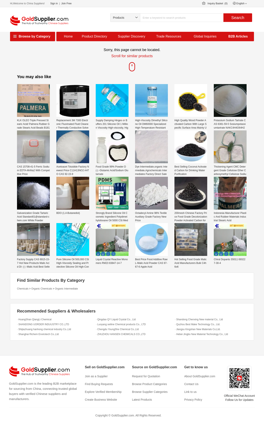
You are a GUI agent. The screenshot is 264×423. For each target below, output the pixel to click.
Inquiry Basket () (218, 3)
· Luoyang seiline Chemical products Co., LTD (121, 324)
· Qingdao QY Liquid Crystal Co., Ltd (116, 319)
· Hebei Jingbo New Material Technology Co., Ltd (201, 334)
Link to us (190, 391)
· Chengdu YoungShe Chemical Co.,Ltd (117, 329)
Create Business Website (101, 399)
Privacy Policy (193, 399)
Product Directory (94, 36)
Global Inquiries (205, 36)
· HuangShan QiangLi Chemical (34, 319)
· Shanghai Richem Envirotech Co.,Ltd (38, 334)
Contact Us (191, 384)
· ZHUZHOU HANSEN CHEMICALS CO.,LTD (121, 334)
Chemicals (22, 288)
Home (68, 36)
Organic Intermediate (66, 288)
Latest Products (142, 399)
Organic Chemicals (41, 288)
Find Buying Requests (99, 384)
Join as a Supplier (96, 376)
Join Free (66, 3)
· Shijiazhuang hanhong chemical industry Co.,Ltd (44, 329)
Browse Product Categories (149, 384)
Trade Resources (168, 36)
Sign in (54, 3)
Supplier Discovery (131, 36)
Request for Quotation (146, 376)
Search (237, 17)
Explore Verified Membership (103, 391)
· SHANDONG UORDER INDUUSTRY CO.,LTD (43, 324)
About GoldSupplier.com (199, 376)
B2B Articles (238, 36)
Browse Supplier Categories (150, 391)
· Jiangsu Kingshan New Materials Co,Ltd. (198, 329)
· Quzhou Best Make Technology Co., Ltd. (197, 324)
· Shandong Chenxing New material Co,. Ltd (199, 319)
